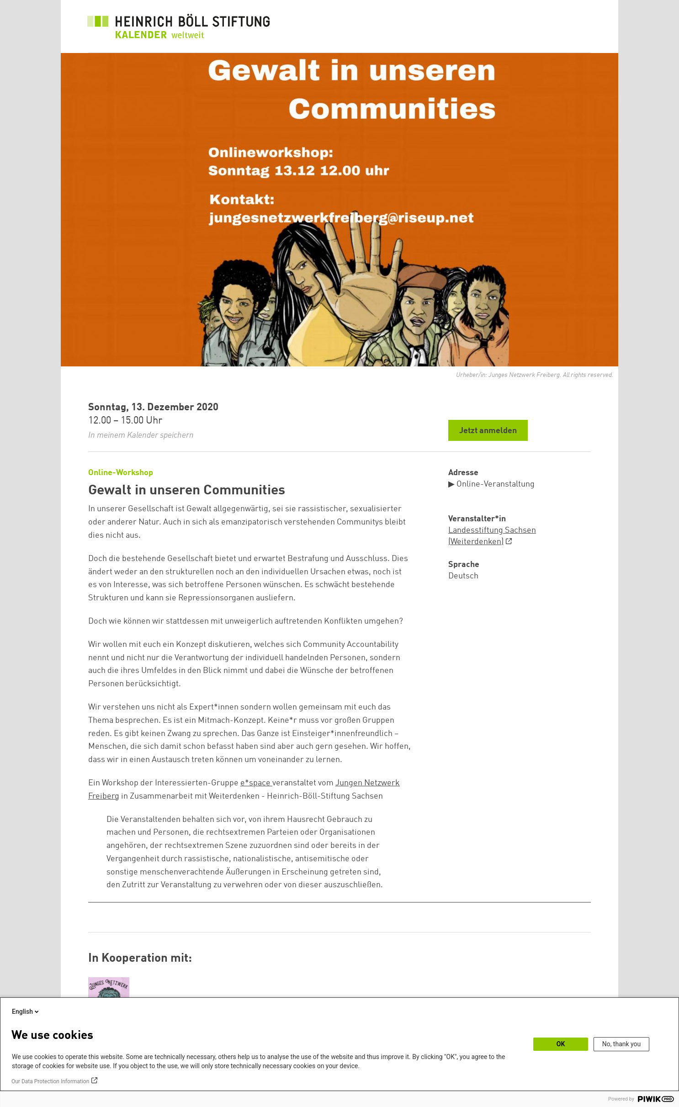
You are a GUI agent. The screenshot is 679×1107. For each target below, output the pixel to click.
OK (561, 1044)
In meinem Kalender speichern (141, 435)
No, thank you (621, 1044)
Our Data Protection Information (50, 1081)
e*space (256, 783)
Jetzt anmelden (488, 431)
